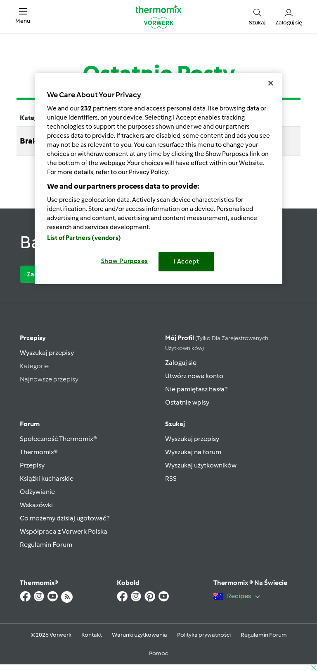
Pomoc (158, 653)
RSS (171, 478)
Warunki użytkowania (139, 634)
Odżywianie (37, 492)
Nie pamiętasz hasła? (196, 389)
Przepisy (33, 338)
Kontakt (91, 634)
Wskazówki (36, 505)
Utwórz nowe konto (194, 376)
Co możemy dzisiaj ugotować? (64, 518)
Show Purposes (125, 261)
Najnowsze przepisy (49, 379)
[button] (23, 16)
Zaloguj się (180, 363)
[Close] (271, 83)
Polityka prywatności (204, 634)
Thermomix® (39, 452)
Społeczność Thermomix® (58, 439)
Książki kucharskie (46, 478)
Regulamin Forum (46, 545)
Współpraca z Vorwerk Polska (63, 531)
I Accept (186, 261)
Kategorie (34, 366)
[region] (158, 178)
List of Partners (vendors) (84, 238)
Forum (30, 424)
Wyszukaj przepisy (47, 353)
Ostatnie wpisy (187, 402)
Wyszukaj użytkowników (201, 465)
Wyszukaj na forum (193, 452)
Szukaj (175, 424)
